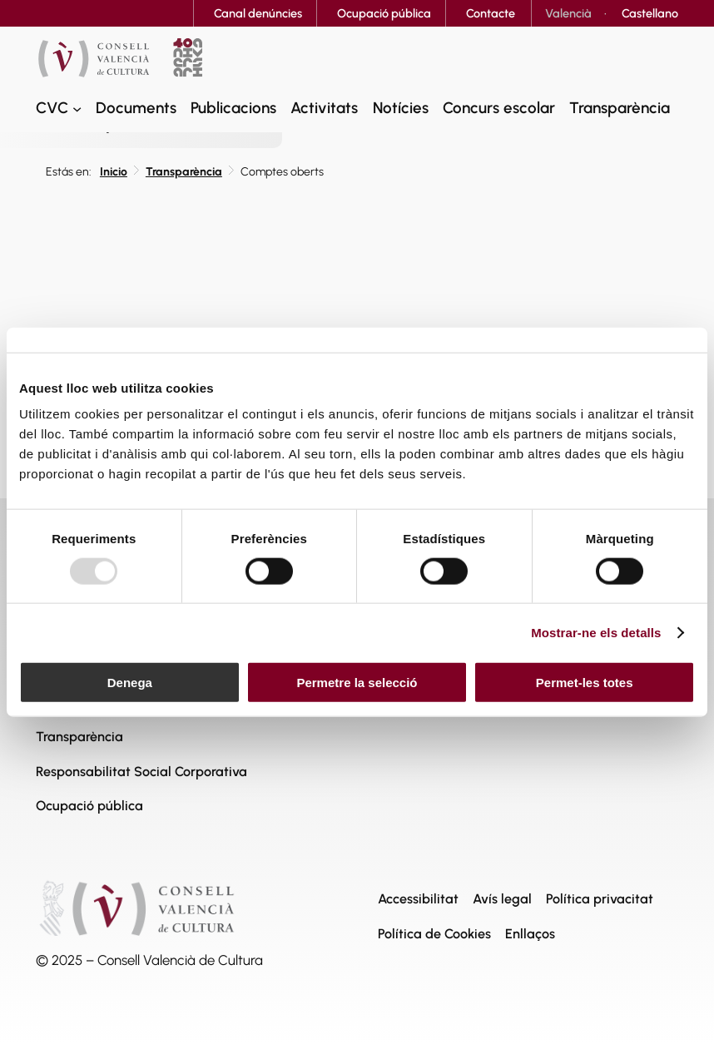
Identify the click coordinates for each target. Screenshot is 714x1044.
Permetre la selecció (356, 682)
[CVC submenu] (77, 107)
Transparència (184, 172)
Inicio (113, 172)
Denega (129, 682)
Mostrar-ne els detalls (596, 632)
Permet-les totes (584, 682)
